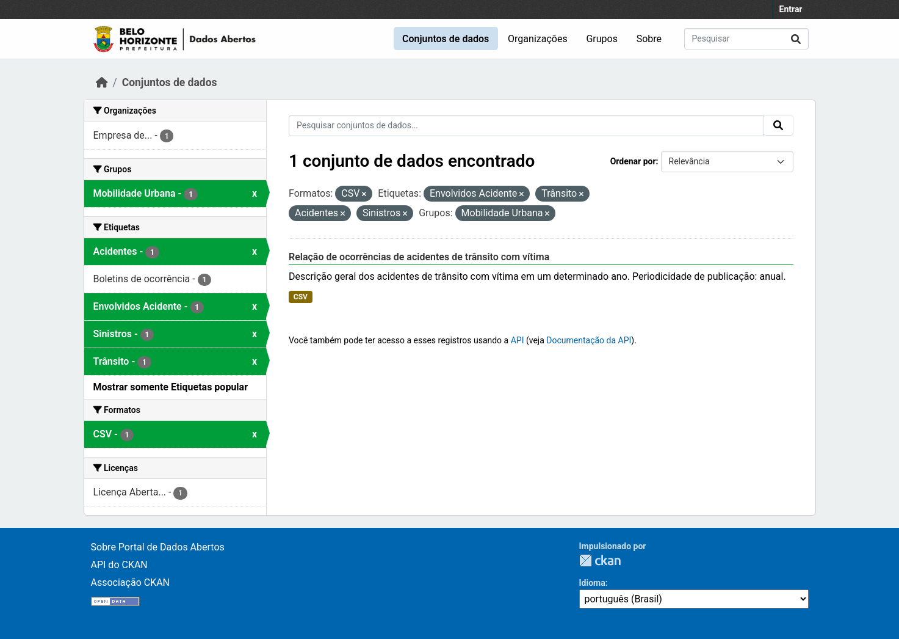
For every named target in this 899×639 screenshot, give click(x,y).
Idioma (592, 583)
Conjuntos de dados (445, 39)
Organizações (538, 39)
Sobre (649, 39)
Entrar (791, 9)
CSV (301, 297)
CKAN (600, 560)
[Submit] (796, 38)
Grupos (602, 39)
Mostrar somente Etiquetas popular (170, 387)
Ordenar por (633, 161)
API (517, 340)
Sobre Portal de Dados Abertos (158, 547)
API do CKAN (119, 565)
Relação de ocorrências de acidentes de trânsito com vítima (419, 257)
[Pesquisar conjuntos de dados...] (746, 38)
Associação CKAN (130, 582)
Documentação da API (588, 340)
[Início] (102, 82)
